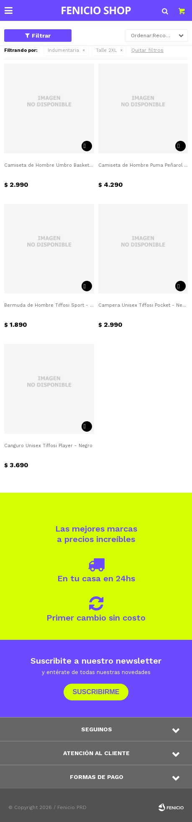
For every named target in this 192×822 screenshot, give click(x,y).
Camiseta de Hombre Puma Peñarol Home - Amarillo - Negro (143, 165)
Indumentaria (63, 50)
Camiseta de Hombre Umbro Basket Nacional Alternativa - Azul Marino (49, 165)
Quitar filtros (147, 50)
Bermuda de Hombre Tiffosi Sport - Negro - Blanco (49, 305)
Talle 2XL (106, 50)
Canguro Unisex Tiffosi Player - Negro (48, 445)
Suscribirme (95, 691)
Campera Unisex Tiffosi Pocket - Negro (143, 305)
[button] (164, 10)
